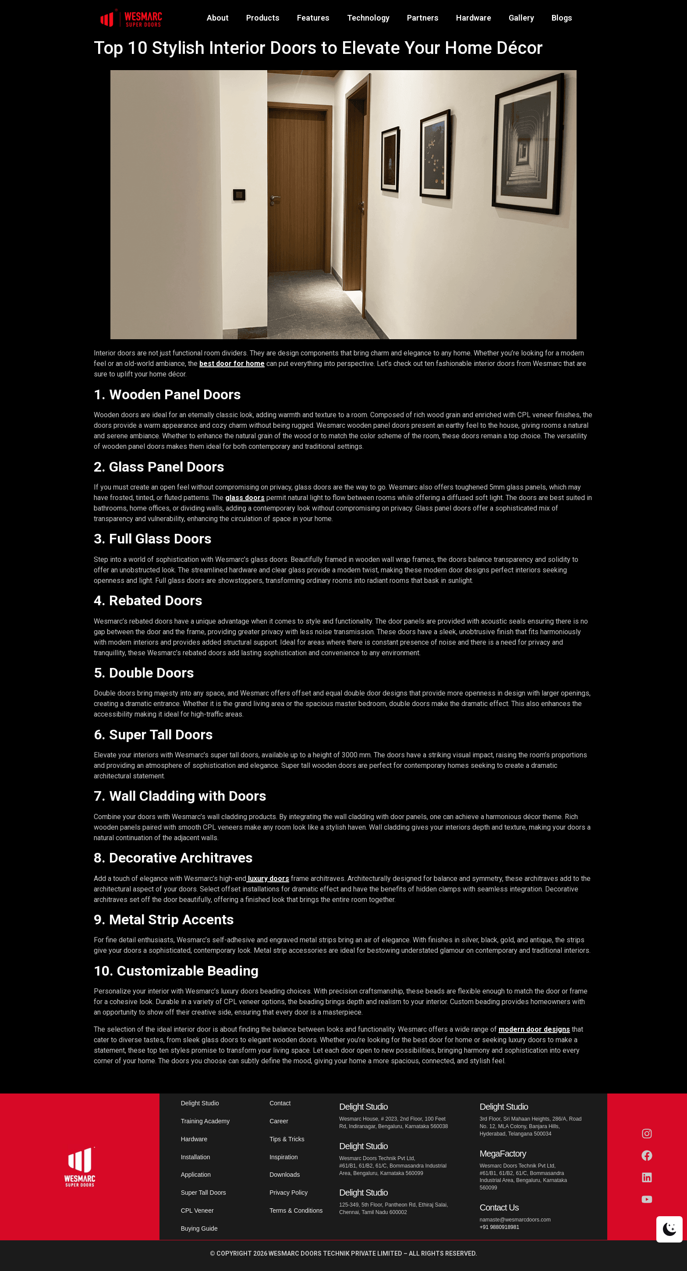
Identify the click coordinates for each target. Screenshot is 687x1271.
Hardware (473, 17)
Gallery (521, 17)
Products (263, 17)
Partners (423, 17)
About (218, 17)
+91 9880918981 (499, 1227)
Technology (368, 17)
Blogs (562, 17)
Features (313, 17)
